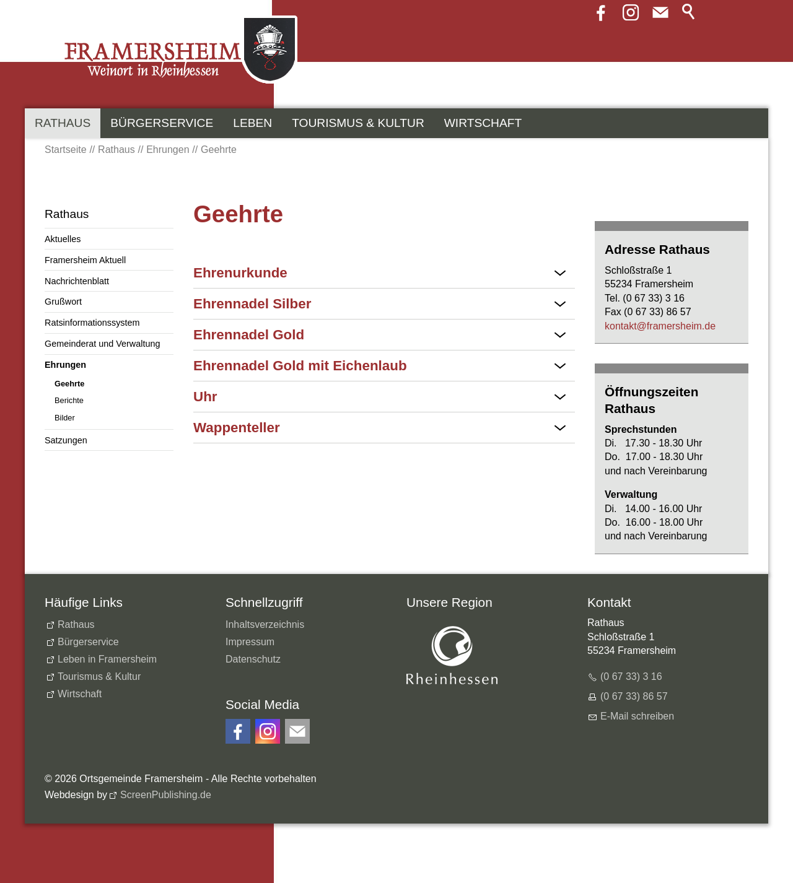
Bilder (65, 417)
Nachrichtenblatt (77, 281)
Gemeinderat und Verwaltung (102, 344)
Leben (252, 122)
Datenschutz (253, 659)
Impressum (250, 642)
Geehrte (69, 383)
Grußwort (63, 302)
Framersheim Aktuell (85, 260)
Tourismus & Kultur (358, 122)
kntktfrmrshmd (660, 326)
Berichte (69, 400)
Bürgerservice (161, 122)
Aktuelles (63, 239)
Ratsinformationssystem (92, 323)
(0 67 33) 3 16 (631, 676)
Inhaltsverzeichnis (265, 624)
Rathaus (62, 122)
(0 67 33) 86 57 (634, 696)
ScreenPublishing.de (165, 794)
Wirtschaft (483, 122)
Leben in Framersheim (107, 659)
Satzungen (66, 440)
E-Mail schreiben (637, 716)
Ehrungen (65, 365)
